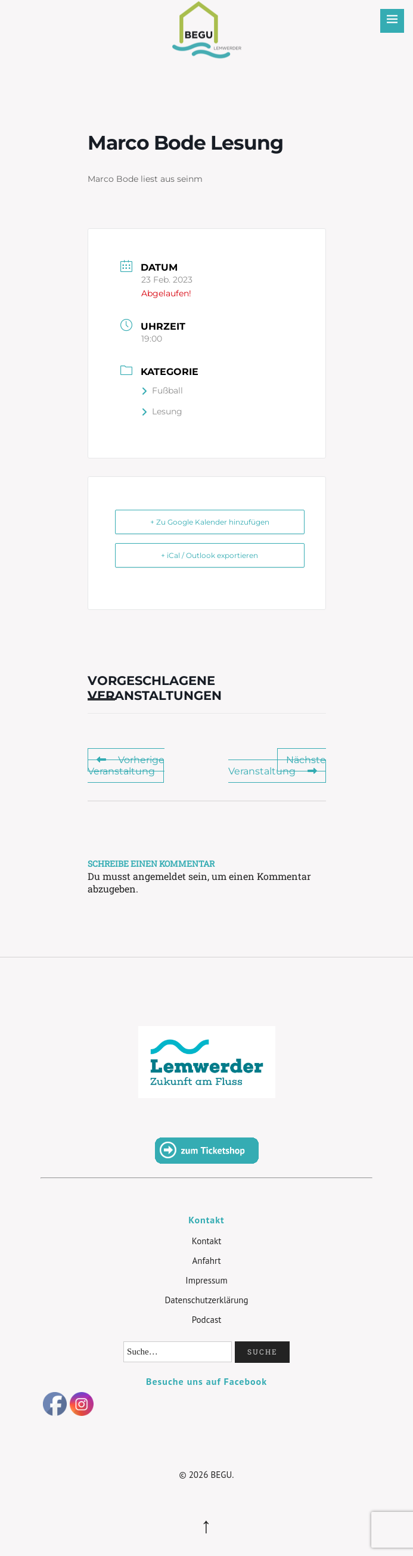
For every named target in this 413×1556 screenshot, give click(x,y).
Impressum (206, 1280)
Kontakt (206, 1241)
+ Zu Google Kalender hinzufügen (209, 521)
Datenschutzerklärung (206, 1300)
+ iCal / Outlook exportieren (209, 555)
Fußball (162, 390)
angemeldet (159, 876)
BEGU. (222, 1474)
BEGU (206, 21)
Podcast (207, 1319)
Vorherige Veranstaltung (126, 765)
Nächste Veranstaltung (277, 765)
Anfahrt (206, 1260)
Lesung (161, 411)
